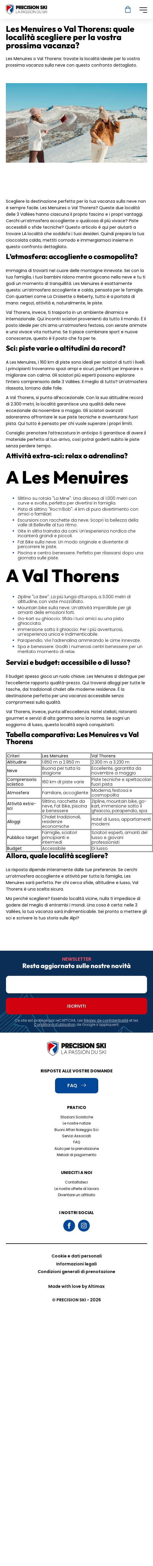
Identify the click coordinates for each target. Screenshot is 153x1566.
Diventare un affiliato (76, 1194)
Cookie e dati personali (76, 1256)
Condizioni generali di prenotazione (76, 1272)
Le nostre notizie (77, 1123)
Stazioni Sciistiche (76, 1117)
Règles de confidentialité (106, 1020)
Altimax (96, 1286)
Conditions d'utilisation (55, 1024)
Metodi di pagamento (76, 1154)
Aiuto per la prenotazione (76, 1148)
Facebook (69, 1226)
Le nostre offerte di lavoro (76, 1188)
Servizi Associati (76, 1135)
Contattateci (76, 1182)
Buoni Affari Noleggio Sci (76, 1129)
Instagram (84, 1226)
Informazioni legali (76, 1264)
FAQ (76, 1142)
